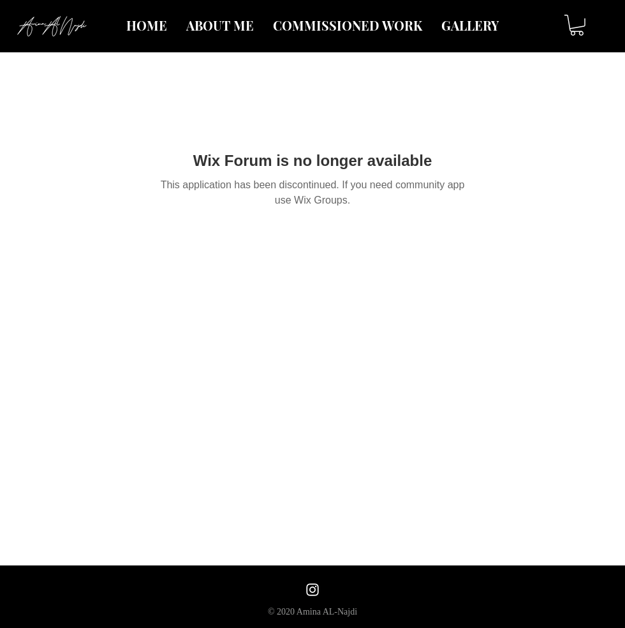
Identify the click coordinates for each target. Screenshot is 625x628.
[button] (576, 25)
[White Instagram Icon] (312, 589)
